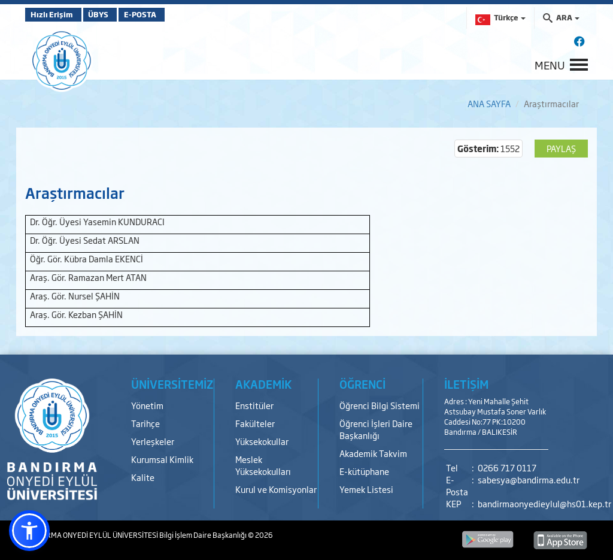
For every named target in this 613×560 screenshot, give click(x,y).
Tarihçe (145, 423)
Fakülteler (255, 423)
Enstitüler (254, 405)
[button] (29, 530)
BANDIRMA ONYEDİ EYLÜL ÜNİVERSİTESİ (92, 534)
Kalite (142, 477)
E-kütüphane (364, 471)
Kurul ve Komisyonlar (276, 489)
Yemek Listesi (366, 489)
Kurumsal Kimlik (162, 459)
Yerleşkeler (152, 441)
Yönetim (147, 405)
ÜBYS (113, 14)
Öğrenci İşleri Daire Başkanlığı (375, 429)
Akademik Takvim (373, 453)
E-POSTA (169, 14)
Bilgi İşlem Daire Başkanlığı (203, 534)
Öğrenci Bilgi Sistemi (379, 405)
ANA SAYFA (489, 103)
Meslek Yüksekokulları (263, 465)
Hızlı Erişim (55, 14)
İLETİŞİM (466, 384)
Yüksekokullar (262, 441)
